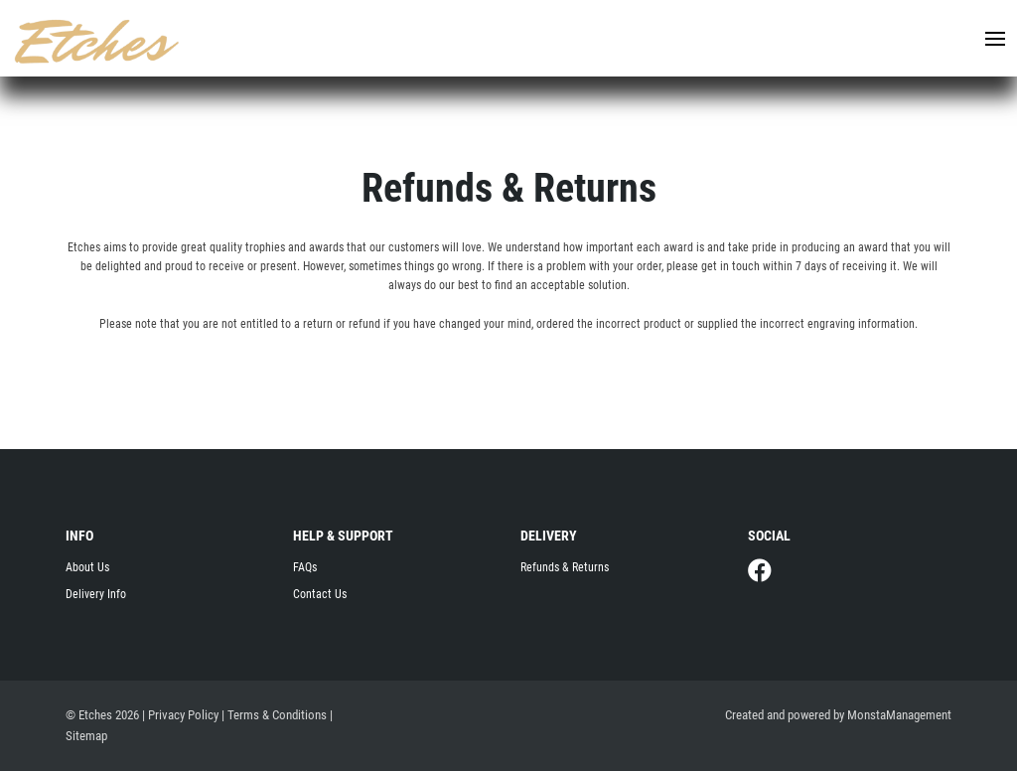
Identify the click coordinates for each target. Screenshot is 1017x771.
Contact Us (320, 594)
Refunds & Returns (564, 567)
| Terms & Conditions (274, 714)
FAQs (305, 567)
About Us (87, 567)
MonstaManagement (899, 714)
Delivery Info (96, 594)
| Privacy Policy (180, 714)
